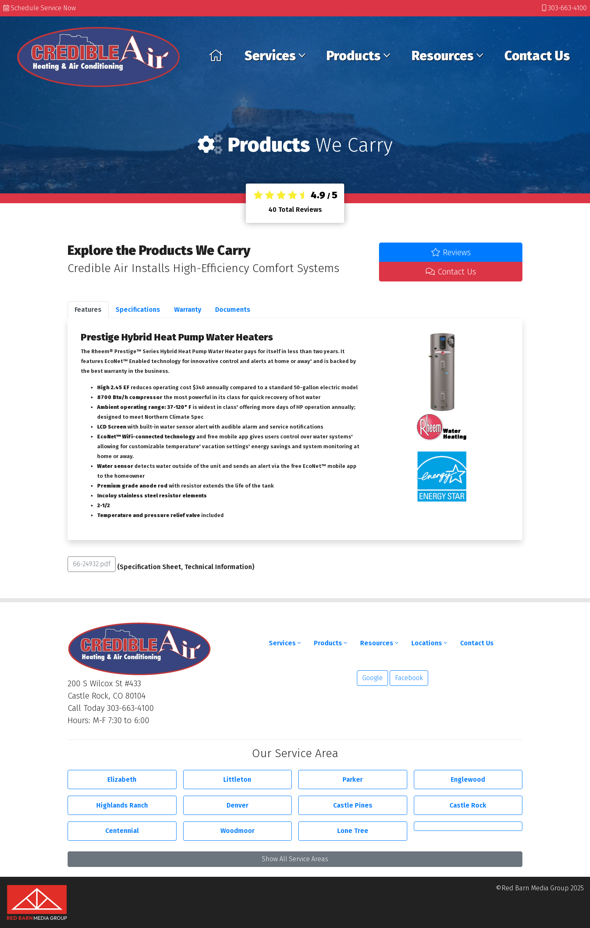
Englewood (468, 779)
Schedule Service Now (39, 8)
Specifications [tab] (138, 309)
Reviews (451, 252)
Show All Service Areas (295, 859)
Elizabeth (121, 779)
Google (372, 678)
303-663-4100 (564, 8)
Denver (237, 805)
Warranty (187, 309)
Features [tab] (88, 309)
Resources (447, 56)
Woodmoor (237, 831)
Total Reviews (295, 209)
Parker (353, 779)
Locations (429, 643)
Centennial (122, 831)
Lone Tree (352, 831)
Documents (232, 309)
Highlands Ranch (122, 805)
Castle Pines (352, 805)
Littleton (237, 779)
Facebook (409, 678)
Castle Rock (467, 805)
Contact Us (537, 56)
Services (275, 56)
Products (358, 56)
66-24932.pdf (91, 564)
